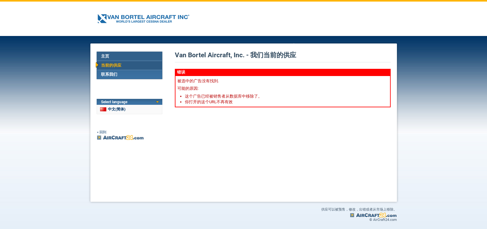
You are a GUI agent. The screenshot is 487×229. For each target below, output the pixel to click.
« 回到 (101, 132)
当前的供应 (111, 65)
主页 (105, 56)
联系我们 (109, 74)
